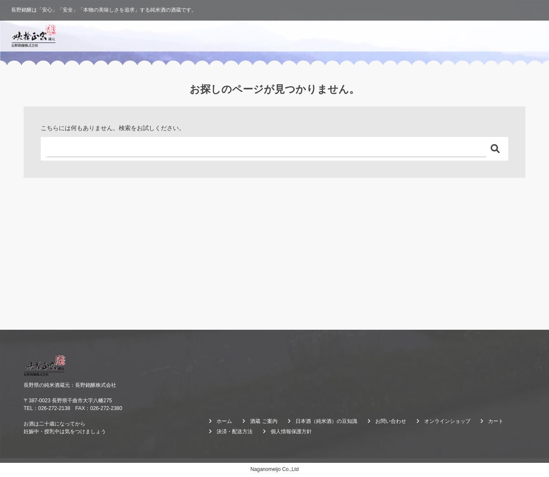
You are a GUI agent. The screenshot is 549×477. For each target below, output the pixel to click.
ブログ (458, 36)
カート (496, 421)
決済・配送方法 (235, 431)
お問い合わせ (390, 421)
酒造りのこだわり (370, 36)
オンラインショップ (506, 36)
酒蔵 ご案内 (421, 36)
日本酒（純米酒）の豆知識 (326, 421)
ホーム (278, 36)
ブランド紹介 (317, 36)
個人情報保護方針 (291, 431)
